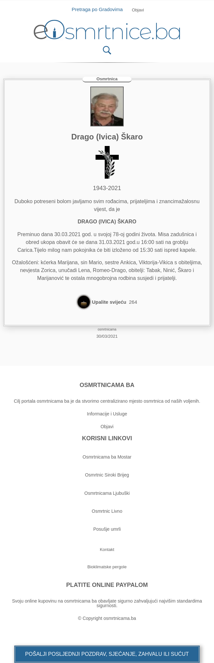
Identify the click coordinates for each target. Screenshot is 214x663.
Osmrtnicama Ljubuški (107, 493)
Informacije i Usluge (107, 413)
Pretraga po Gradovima (100, 9)
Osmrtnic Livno (107, 511)
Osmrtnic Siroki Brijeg (107, 474)
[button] (107, 654)
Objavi (107, 426)
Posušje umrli (107, 529)
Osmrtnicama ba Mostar (106, 457)
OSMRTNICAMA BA (107, 385)
